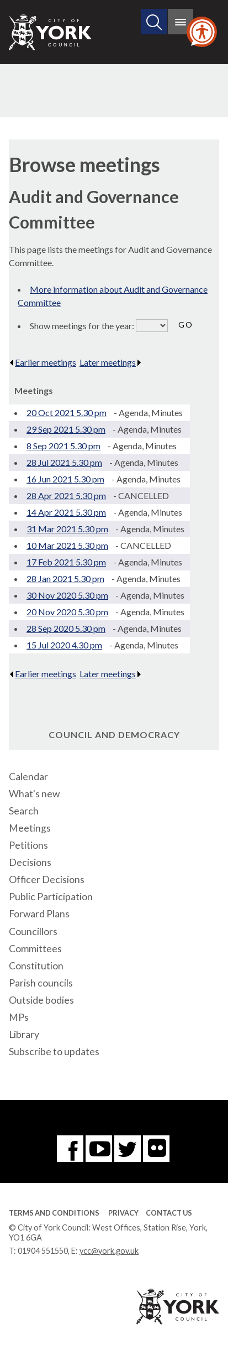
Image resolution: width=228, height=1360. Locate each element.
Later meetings (110, 362)
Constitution (36, 966)
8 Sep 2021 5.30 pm (63, 445)
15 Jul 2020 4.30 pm (64, 645)
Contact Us (169, 1212)
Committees (35, 948)
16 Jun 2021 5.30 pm (65, 479)
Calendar (28, 776)
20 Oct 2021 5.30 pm (66, 412)
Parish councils (41, 983)
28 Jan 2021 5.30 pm (65, 578)
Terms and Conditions (54, 1212)
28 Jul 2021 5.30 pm (64, 462)
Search (24, 811)
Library (24, 1034)
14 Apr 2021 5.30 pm (66, 512)
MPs (19, 1017)
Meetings (30, 828)
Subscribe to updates (54, 1051)
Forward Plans (39, 914)
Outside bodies (41, 1000)
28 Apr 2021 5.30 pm (66, 495)
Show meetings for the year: (83, 325)
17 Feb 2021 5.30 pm (66, 562)
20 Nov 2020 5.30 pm (67, 611)
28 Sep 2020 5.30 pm (65, 628)
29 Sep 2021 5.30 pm (65, 429)
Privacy (123, 1212)
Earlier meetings (42, 362)
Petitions (28, 845)
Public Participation (51, 896)
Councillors (33, 931)
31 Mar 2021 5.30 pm (67, 528)
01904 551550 (43, 1250)
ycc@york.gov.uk (109, 1250)
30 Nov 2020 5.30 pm (67, 595)
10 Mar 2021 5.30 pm (67, 545)
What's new (34, 794)
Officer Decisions (46, 879)
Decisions (30, 862)
